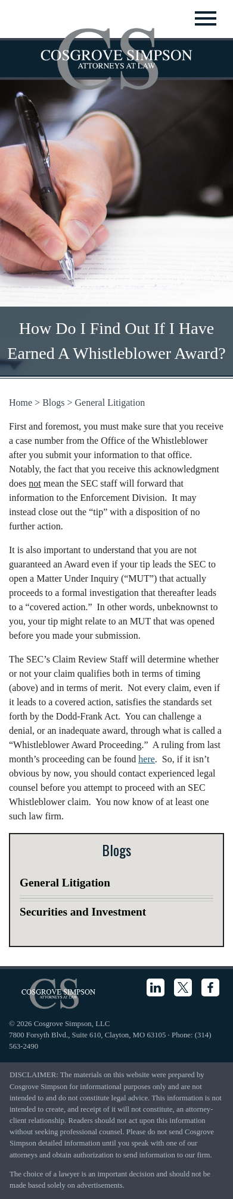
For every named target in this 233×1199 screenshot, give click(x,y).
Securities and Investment (83, 911)
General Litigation (110, 402)
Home (20, 402)
